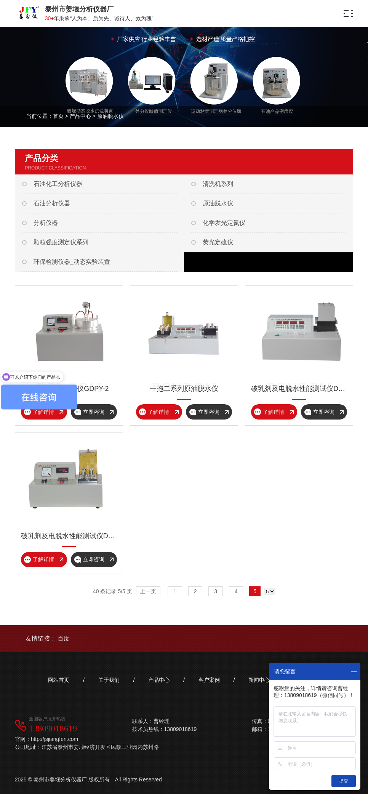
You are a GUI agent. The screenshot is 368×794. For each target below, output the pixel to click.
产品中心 (80, 116)
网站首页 (58, 680)
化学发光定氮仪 (224, 222)
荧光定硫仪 (218, 242)
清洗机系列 (218, 184)
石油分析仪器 (52, 203)
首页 (58, 116)
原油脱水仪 (110, 116)
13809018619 (53, 728)
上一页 (148, 591)
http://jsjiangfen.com (54, 739)
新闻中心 (259, 680)
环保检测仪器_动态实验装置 (72, 261)
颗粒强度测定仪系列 (61, 242)
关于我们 (109, 680)
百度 (64, 638)
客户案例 (209, 680)
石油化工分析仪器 (58, 184)
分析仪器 (46, 222)
